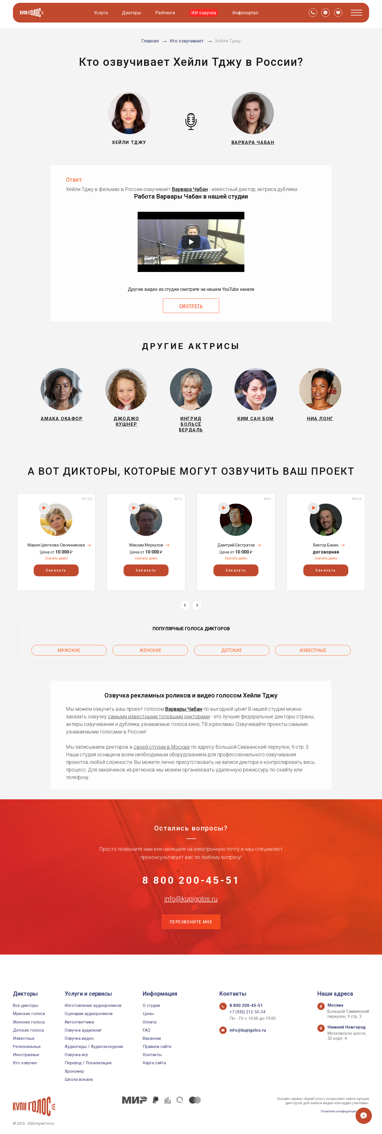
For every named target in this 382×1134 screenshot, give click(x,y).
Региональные (27, 1046)
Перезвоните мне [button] (191, 943)
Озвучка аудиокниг (83, 1030)
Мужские (69, 655)
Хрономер (74, 1071)
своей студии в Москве (162, 750)
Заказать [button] (56, 577)
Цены (148, 1013)
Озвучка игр (76, 1054)
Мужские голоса (29, 1013)
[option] (56, 548)
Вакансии (152, 1038)
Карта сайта (154, 1062)
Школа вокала (79, 1079)
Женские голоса (29, 1022)
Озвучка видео (79, 1038)
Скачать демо (56, 565)
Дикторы (132, 12)
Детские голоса (28, 1030)
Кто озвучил (25, 1062)
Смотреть (191, 306)
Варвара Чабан (190, 189)
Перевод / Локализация (88, 1062)
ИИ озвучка (204, 12)
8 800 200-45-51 (191, 887)
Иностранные (26, 1054)
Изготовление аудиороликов (93, 1005)
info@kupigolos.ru (191, 915)
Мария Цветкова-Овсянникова (56, 552)
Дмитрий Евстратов (236, 552)
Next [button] (197, 612)
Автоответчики (79, 1022)
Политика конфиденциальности (341, 1111)
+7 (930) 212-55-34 (247, 1011)
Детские (231, 655)
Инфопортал (246, 12)
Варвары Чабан (183, 712)
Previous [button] (185, 612)
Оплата (149, 1022)
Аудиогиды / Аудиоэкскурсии (94, 1046)
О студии (151, 1005)
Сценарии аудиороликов (89, 1013)
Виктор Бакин (325, 552)
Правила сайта (157, 1046)
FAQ (146, 1030)
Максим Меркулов (146, 552)
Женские (150, 655)
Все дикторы (25, 1005)
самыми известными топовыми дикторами (159, 720)
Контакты (152, 1054)
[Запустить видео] (191, 242)
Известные (313, 655)
